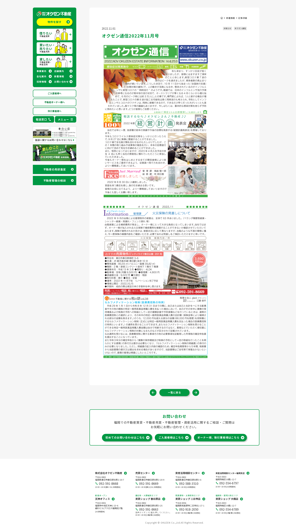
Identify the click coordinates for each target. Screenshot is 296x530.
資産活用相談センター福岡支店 (230, 473)
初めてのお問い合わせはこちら (125, 437)
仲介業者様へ (54, 111)
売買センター (142, 473)
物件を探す (55, 22)
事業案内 (41, 71)
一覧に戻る (174, 392)
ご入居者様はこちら (171, 437)
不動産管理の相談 (54, 180)
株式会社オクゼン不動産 (108, 473)
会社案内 (41, 76)
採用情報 (41, 81)
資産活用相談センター (187, 473)
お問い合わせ (61, 81)
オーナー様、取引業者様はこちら (218, 437)
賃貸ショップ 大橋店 (227, 499)
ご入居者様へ (54, 93)
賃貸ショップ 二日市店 (187, 499)
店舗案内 (59, 71)
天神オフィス (102, 499)
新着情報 (59, 76)
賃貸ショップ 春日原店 (147, 499)
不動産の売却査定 (54, 169)
